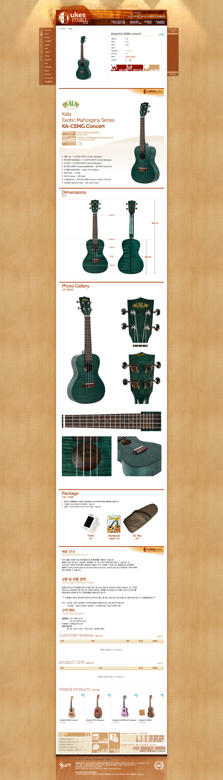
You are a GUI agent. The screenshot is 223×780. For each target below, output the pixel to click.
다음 (172, 72)
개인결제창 (48, 82)
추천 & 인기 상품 (135, 22)
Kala (46, 48)
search (164, 12)
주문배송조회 (161, 16)
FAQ (114, 742)
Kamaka (47, 30)
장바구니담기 (135, 68)
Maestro (47, 74)
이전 (172, 34)
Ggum (46, 71)
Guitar (46, 56)
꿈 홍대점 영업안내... (67, 739)
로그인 (129, 16)
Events (100, 737)
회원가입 (137, 16)
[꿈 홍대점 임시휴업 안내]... (69, 747)
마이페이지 (152, 16)
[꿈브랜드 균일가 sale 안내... (70, 742)
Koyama (47, 60)
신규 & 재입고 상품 (118, 22)
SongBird (47, 41)
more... (74, 734)
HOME (62, 29)
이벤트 (148, 22)
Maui (46, 34)
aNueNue (48, 67)
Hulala (46, 37)
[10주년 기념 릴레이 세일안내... (71, 750)
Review (100, 748)
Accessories (48, 78)
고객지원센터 (160, 22)
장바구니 (144, 16)
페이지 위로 (172, 74)
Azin (46, 63)
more (160, 636)
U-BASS (47, 52)
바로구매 (119, 68)
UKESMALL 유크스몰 (73, 18)
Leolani (47, 45)
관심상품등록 (151, 68)
